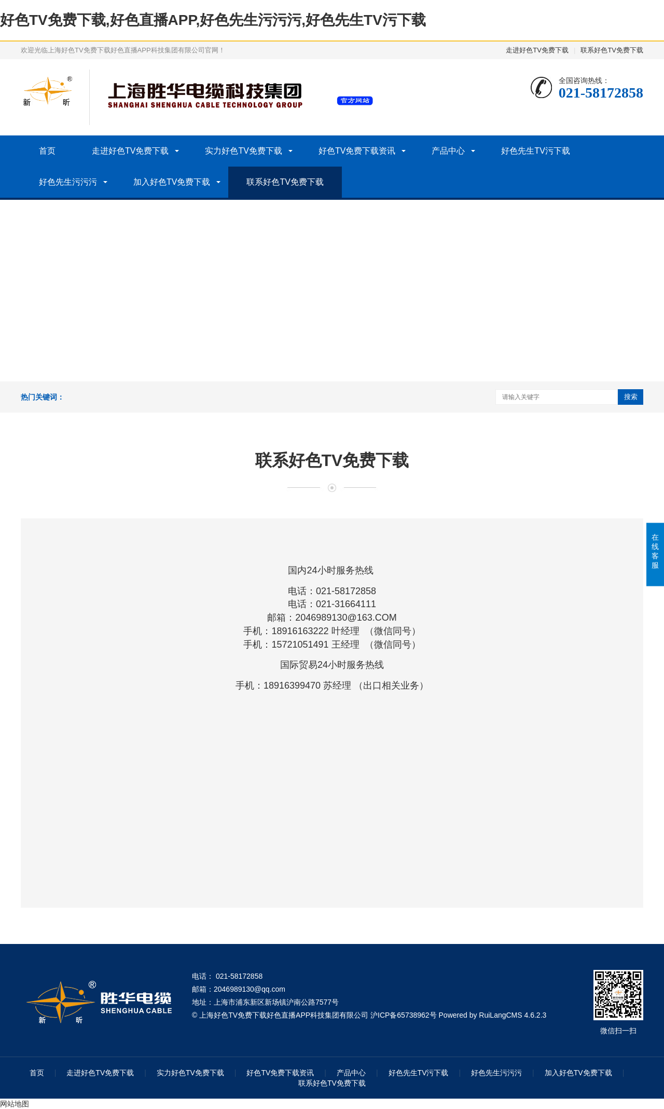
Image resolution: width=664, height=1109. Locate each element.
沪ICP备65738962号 (403, 1015)
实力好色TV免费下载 (243, 150)
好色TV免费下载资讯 (357, 150)
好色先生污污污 (68, 181)
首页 (47, 150)
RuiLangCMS (500, 1015)
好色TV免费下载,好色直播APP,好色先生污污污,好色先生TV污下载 (213, 20)
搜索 (631, 397)
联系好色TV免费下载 (611, 50)
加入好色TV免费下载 (171, 181)
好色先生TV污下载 (535, 150)
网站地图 (14, 1104)
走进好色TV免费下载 (537, 50)
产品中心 (448, 150)
